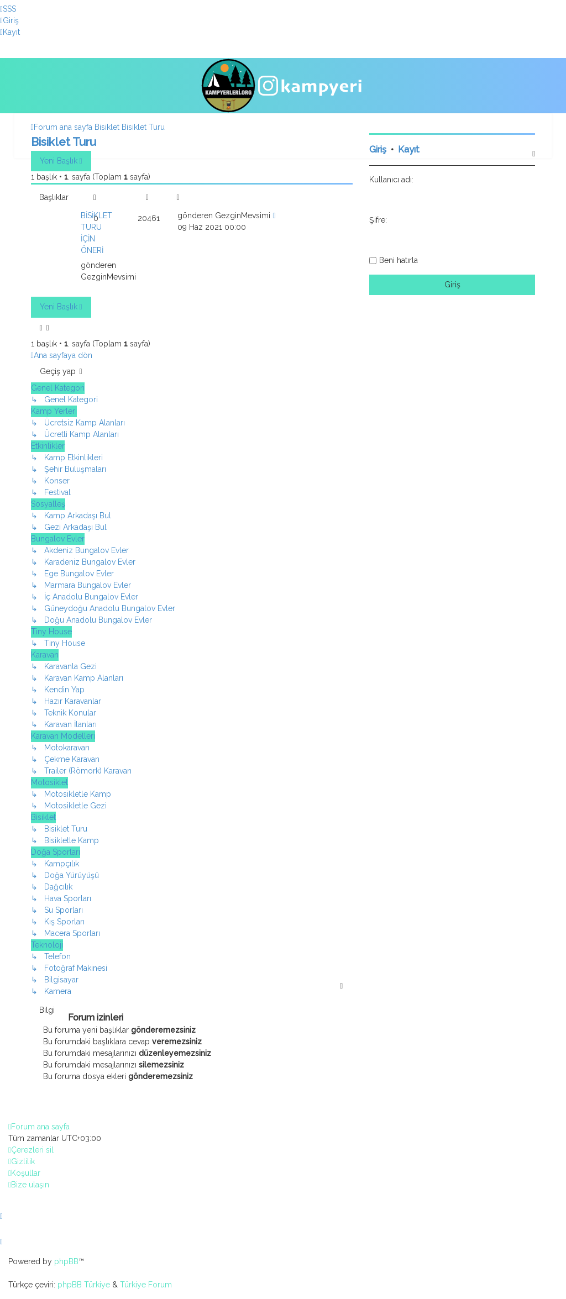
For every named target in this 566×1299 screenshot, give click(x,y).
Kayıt (409, 149)
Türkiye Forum (146, 1284)
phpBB (66, 1261)
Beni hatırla (398, 260)
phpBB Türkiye (83, 1284)
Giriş (377, 149)
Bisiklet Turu (63, 142)
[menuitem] (8, 9)
